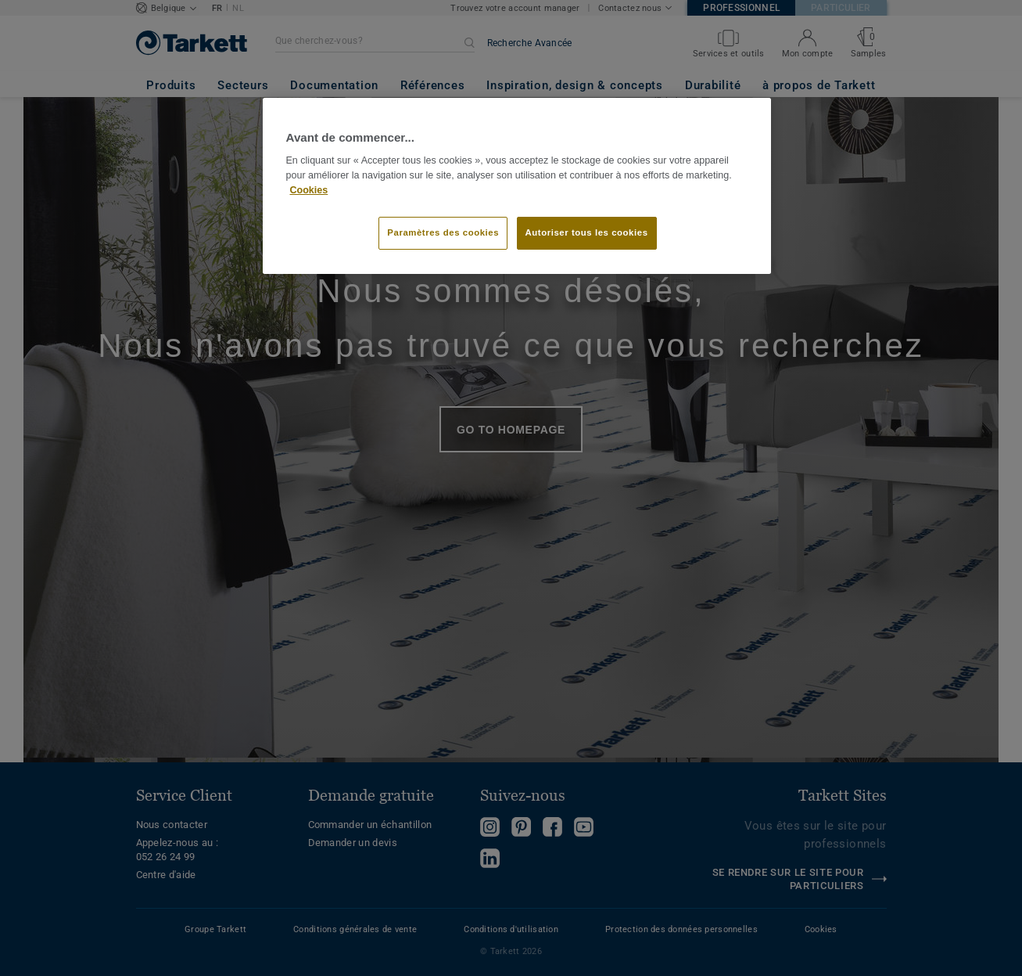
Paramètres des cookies (443, 232)
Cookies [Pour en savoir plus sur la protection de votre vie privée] (309, 190)
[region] (517, 186)
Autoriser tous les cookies (586, 232)
